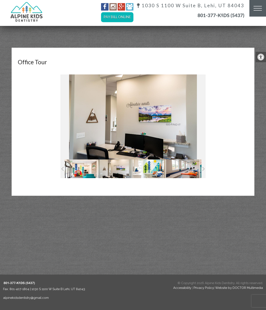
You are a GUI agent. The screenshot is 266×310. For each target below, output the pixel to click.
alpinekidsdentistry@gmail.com (26, 298)
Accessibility (182, 288)
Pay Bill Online (117, 17)
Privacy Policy (204, 288)
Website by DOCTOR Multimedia (239, 288)
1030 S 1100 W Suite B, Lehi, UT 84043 (190, 5)
